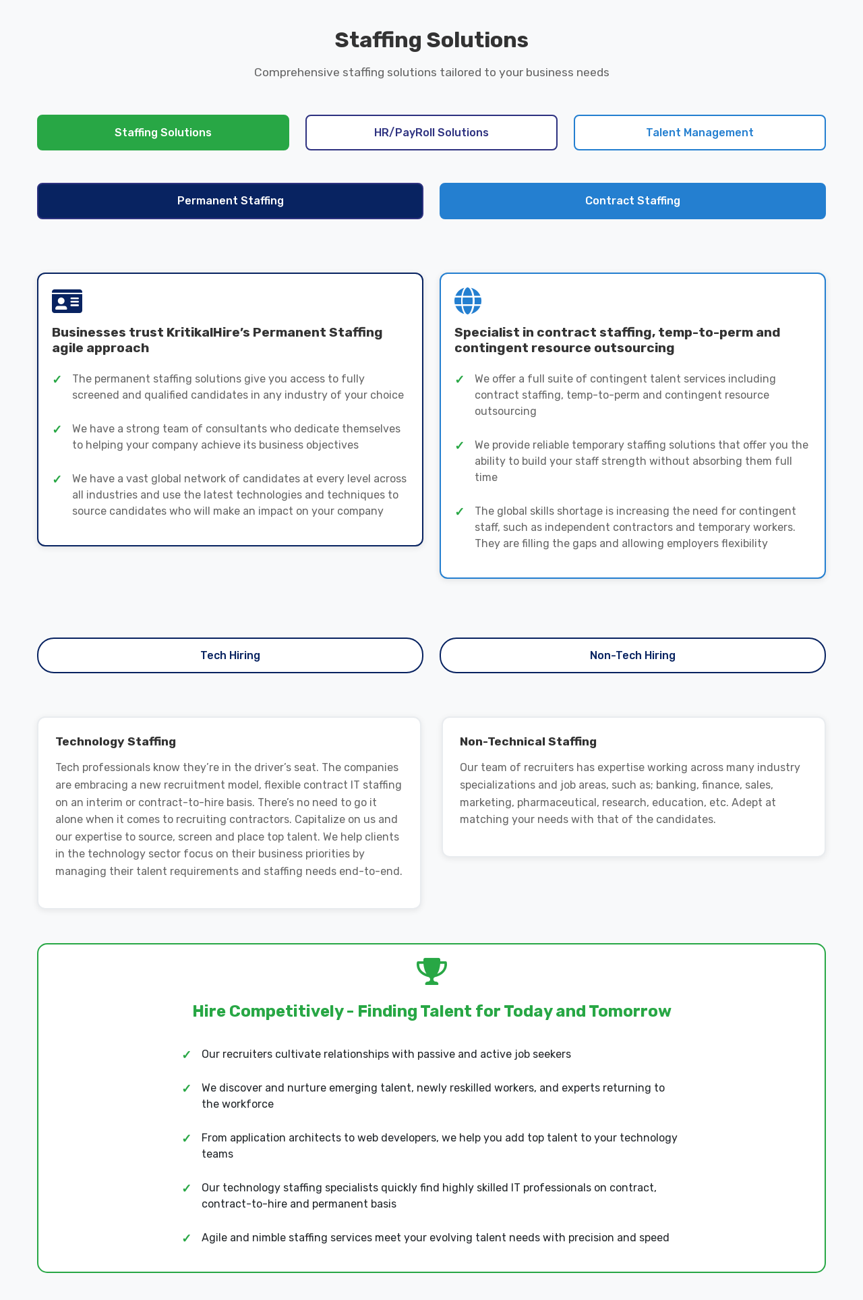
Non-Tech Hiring (633, 655)
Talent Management (700, 132)
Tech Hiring (230, 655)
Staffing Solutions (163, 132)
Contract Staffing (632, 200)
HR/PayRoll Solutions (431, 132)
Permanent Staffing (230, 200)
